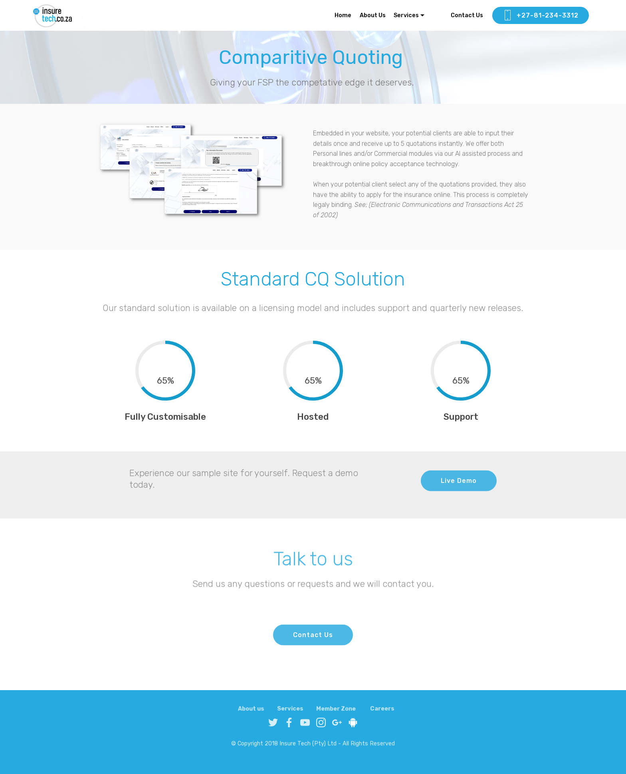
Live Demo (459, 487)
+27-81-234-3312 (540, 15)
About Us (373, 15)
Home (343, 15)
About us (251, 713)
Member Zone (336, 713)
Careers (382, 713)
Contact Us (462, 15)
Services (406, 15)
